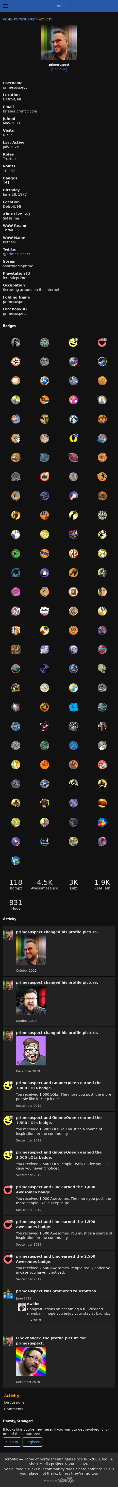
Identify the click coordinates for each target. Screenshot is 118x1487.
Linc (56, 1187)
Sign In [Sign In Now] (12, 1442)
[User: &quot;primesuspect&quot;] (8, 935)
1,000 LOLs (27, 1088)
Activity (11, 1396)
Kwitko (33, 1303)
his (64, 932)
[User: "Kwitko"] (22, 1307)
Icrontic (59, 6)
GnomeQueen (65, 1083)
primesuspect (18, 254)
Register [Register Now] (32, 1442)
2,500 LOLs (27, 1157)
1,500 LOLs (27, 1123)
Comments (13, 1409)
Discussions (14, 1402)
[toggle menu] (5, 6)
